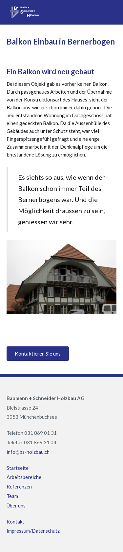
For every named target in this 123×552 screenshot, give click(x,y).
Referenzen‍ (19, 486)
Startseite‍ (18, 468)
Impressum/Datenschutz (33, 531)
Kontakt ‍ (15, 521)
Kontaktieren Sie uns (38, 353)
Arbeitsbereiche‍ (24, 477)
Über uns (16, 505)
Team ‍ (12, 496)
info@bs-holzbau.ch (28, 452)
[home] (23, 12)
